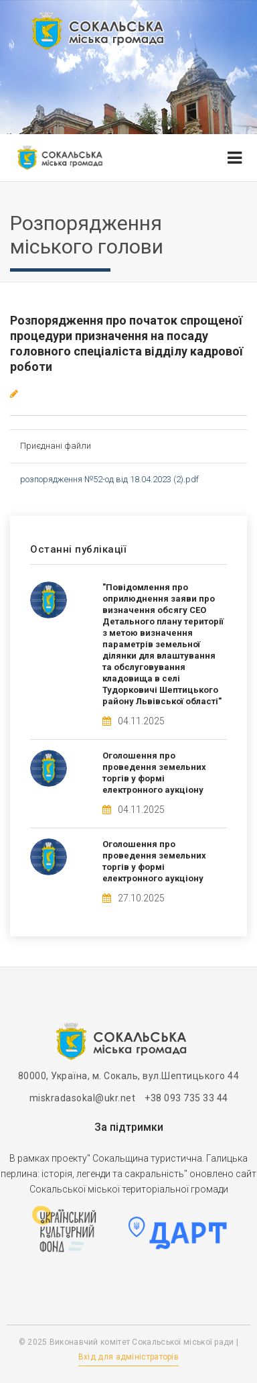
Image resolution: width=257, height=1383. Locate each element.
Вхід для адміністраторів (128, 1357)
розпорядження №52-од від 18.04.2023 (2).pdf (109, 479)
